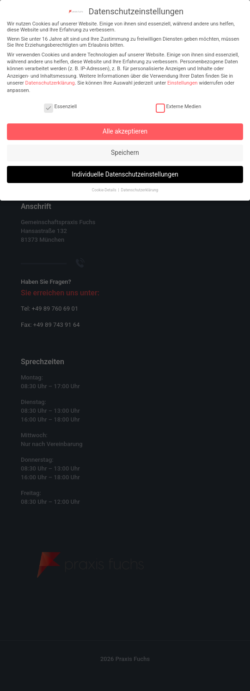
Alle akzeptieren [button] (125, 130)
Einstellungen (182, 82)
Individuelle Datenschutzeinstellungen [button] (125, 173)
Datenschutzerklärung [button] (139, 188)
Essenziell (60, 105)
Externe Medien (178, 105)
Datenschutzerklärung (50, 82)
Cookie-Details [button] (104, 188)
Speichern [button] (125, 151)
